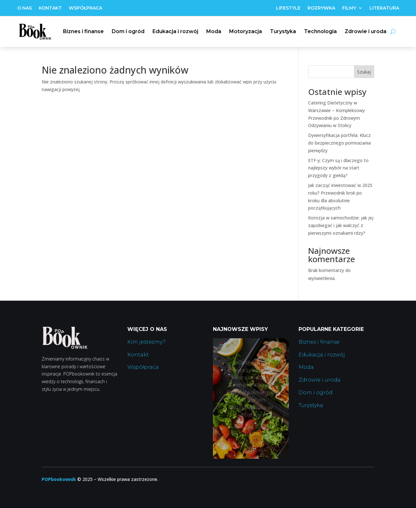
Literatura (384, 8)
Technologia (320, 31)
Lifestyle (288, 8)
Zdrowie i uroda (365, 31)
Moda (213, 31)
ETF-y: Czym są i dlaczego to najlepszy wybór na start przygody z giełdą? (338, 168)
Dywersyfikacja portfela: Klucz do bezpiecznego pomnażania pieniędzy (339, 143)
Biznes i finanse (83, 31)
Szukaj (364, 72)
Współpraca (85, 8)
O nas (24, 8)
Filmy (349, 8)
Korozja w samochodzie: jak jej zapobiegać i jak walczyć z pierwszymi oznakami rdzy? (340, 225)
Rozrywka (321, 8)
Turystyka (283, 31)
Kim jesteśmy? (146, 342)
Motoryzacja (245, 31)
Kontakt (50, 8)
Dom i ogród (128, 31)
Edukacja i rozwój (175, 31)
